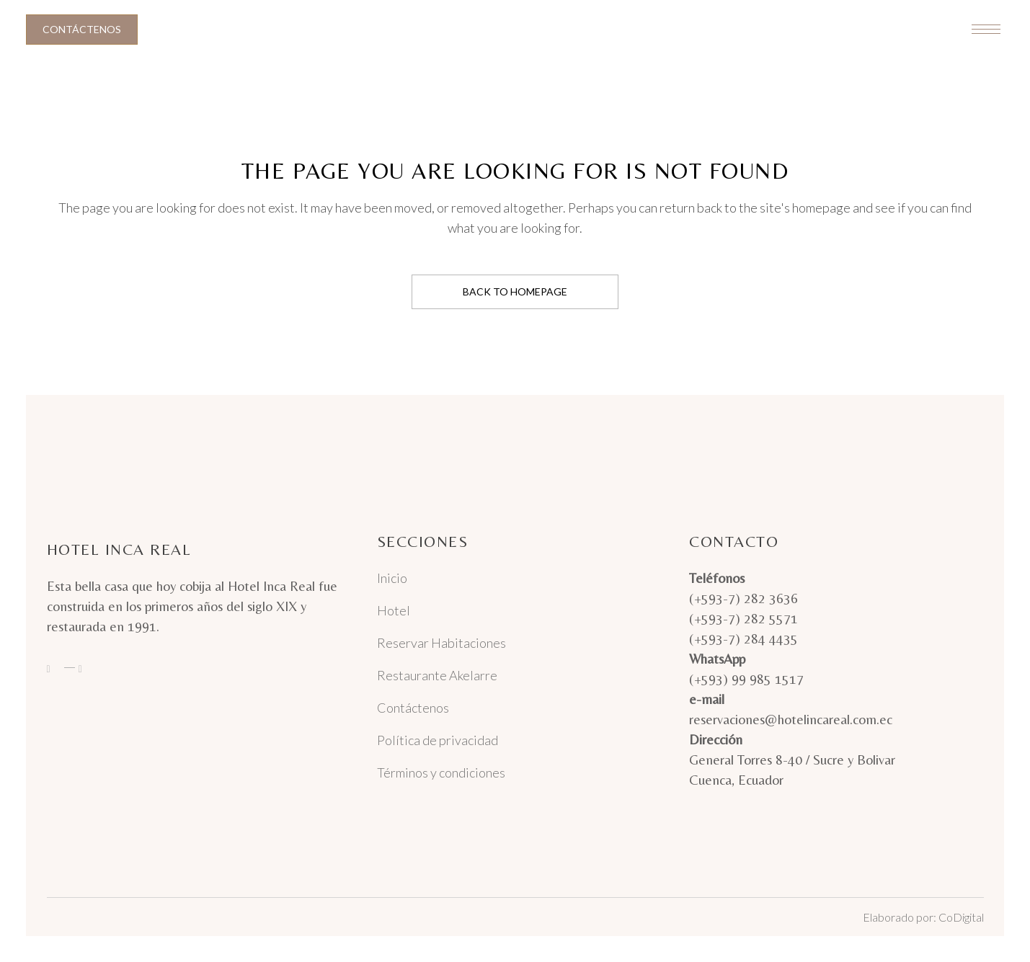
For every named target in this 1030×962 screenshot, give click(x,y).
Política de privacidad (437, 740)
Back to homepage (515, 291)
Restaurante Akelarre (437, 675)
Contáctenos (82, 29)
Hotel (393, 610)
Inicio (392, 578)
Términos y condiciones (441, 772)
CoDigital (961, 917)
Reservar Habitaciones (441, 643)
